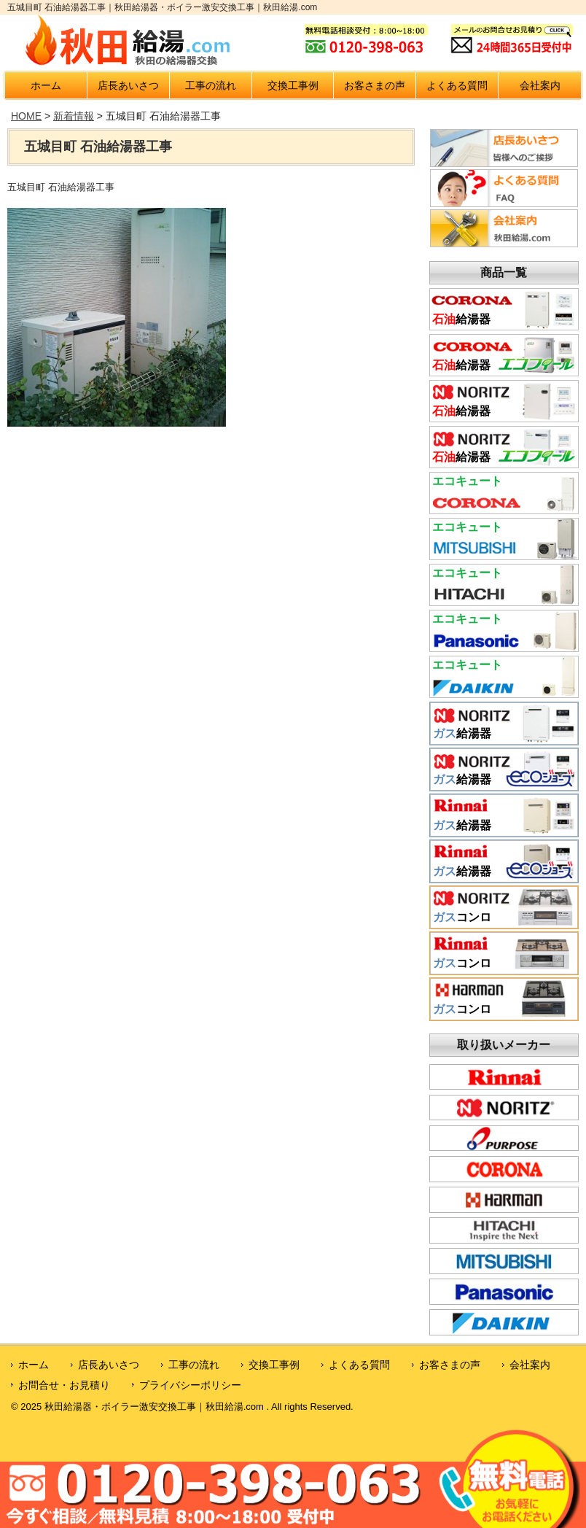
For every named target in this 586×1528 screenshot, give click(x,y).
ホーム (46, 85)
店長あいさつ (128, 85)
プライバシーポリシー (190, 1385)
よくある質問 (457, 85)
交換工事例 (293, 85)
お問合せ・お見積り (64, 1385)
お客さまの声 (374, 85)
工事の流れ (210, 85)
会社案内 (540, 85)
